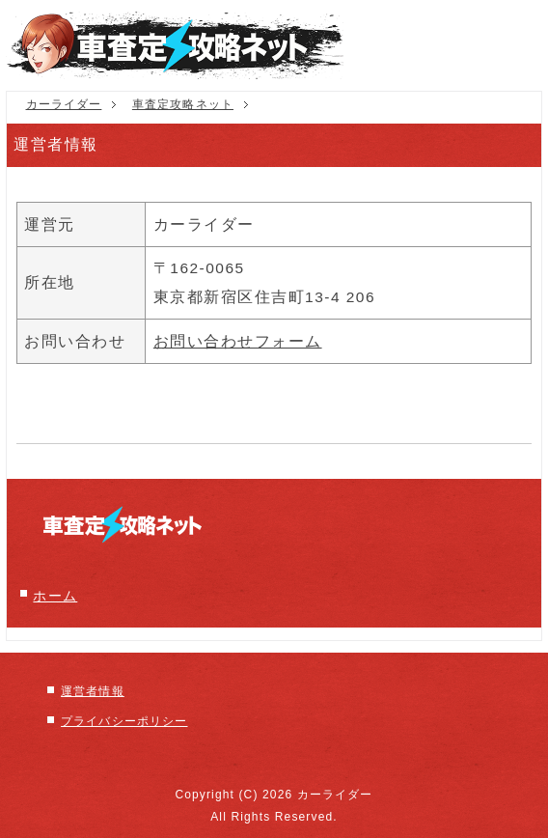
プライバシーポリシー (124, 721)
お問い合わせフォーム (237, 341)
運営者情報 (92, 691)
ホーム (55, 596)
